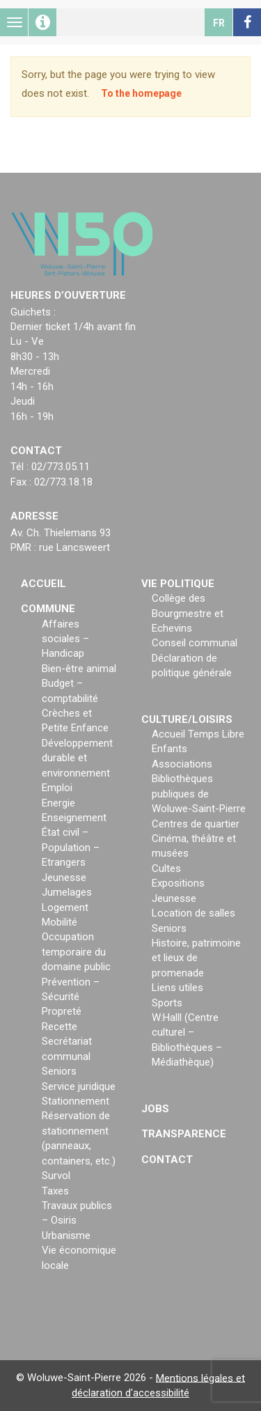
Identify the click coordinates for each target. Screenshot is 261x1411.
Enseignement (74, 817)
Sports (167, 1003)
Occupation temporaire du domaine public (76, 951)
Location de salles (193, 913)
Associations (182, 764)
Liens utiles (177, 987)
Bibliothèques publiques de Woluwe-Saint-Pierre (199, 793)
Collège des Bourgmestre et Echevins (187, 613)
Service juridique (79, 1086)
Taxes (55, 1191)
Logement (65, 907)
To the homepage (141, 93)
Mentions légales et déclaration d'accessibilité (158, 1384)
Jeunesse (64, 877)
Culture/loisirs (186, 719)
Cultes (166, 868)
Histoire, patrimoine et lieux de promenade (196, 958)
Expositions (178, 883)
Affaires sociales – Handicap (65, 639)
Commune (48, 608)
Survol (56, 1175)
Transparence (183, 1134)
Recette (59, 1026)
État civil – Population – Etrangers (71, 847)
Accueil (43, 583)
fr (219, 23)
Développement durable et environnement (77, 758)
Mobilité (59, 922)
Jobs (155, 1108)
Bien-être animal (79, 668)
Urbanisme (66, 1235)
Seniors (59, 1071)
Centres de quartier (195, 824)
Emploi (57, 787)
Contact (167, 1159)
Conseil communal (194, 643)
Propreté (61, 1011)
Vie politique (177, 583)
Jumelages (67, 892)
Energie (58, 803)
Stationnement (75, 1101)
